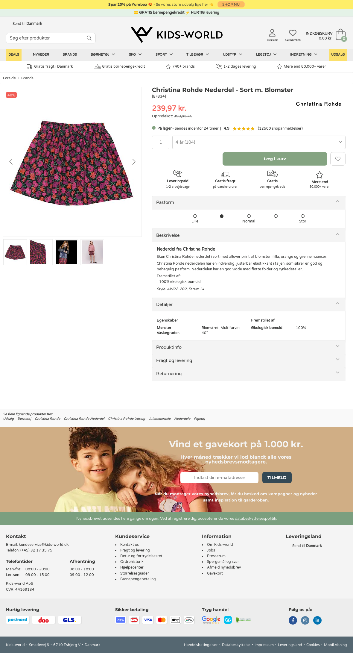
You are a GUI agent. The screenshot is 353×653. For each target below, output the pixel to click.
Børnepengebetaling (138, 579)
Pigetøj (199, 419)
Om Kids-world (220, 545)
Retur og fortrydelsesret (141, 556)
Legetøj (266, 54)
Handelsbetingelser (201, 645)
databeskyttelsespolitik (255, 518)
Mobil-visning (335, 645)
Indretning (303, 54)
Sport (164, 54)
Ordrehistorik (132, 562)
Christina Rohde (47, 419)
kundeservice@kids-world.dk (44, 545)
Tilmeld (277, 477)
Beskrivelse (167, 235)
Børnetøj (103, 54)
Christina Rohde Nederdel (84, 419)
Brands (70, 55)
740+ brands (180, 66)
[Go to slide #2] (41, 252)
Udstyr (232, 54)
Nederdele (182, 419)
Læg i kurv (275, 158)
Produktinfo (169, 347)
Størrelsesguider (134, 573)
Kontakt (16, 536)
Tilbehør (197, 54)
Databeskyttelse (236, 645)
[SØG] (89, 38)
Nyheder (41, 55)
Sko (135, 54)
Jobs (211, 550)
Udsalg (338, 55)
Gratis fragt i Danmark (50, 66)
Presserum (216, 556)
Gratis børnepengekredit (119, 66)
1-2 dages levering (236, 66)
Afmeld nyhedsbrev (224, 567)
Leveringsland (290, 645)
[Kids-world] (176, 35)
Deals (13, 55)
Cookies (313, 645)
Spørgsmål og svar (223, 562)
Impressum (264, 645)
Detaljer (164, 304)
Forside (9, 78)
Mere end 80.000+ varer (301, 66)
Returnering (169, 373)
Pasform (165, 202)
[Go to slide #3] (66, 252)
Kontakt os (129, 545)
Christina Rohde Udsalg (126, 419)
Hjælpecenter (132, 567)
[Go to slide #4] (92, 252)
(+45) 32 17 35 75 (36, 550)
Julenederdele (160, 419)
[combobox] (259, 142)
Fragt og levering (174, 360)
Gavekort (215, 573)
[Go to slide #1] (15, 252)
